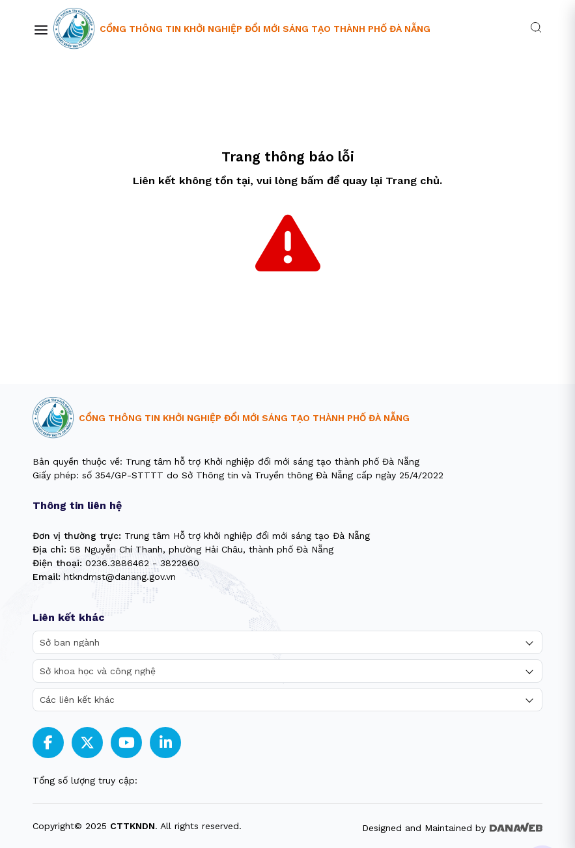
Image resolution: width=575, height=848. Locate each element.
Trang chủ (413, 180)
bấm (312, 180)
